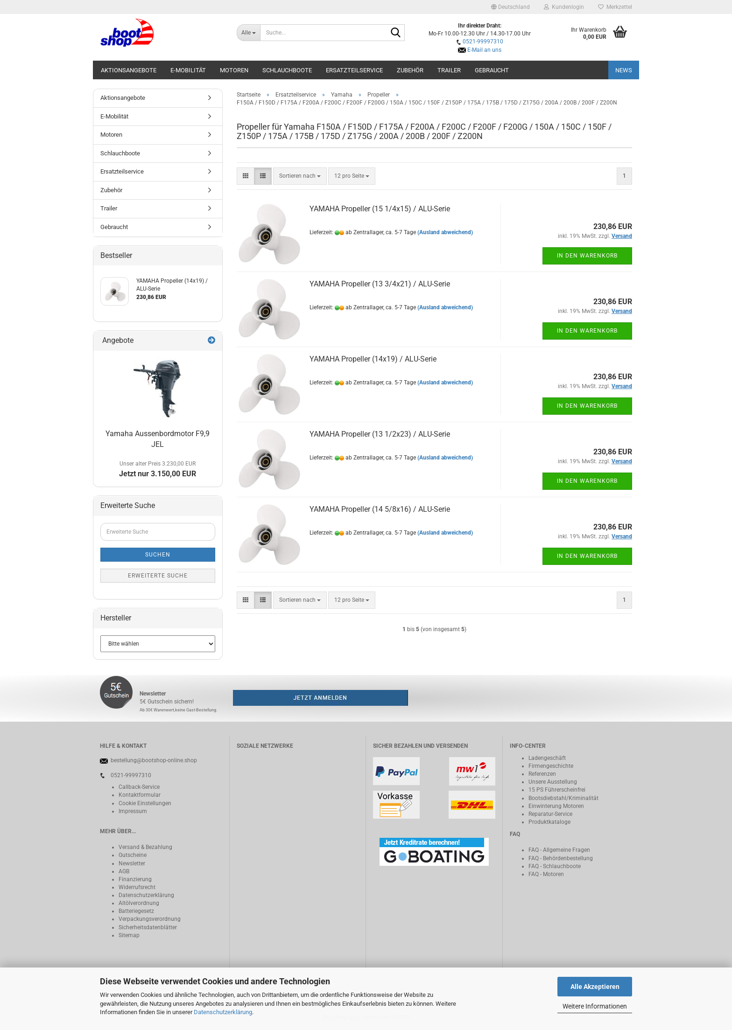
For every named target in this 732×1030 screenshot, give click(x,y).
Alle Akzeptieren (594, 986)
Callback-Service (139, 787)
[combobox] (300, 176)
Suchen (157, 554)
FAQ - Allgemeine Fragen (559, 850)
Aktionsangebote (128, 70)
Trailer (449, 70)
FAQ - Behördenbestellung (560, 858)
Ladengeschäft (547, 758)
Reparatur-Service (550, 814)
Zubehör (410, 70)
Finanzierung (135, 879)
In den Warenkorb (587, 255)
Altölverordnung (139, 903)
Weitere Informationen (595, 1006)
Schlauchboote (287, 70)
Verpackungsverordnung (150, 919)
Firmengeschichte (550, 766)
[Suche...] (248, 32)
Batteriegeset (135, 911)
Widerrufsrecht (137, 887)
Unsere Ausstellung (552, 782)
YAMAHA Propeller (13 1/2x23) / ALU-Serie (380, 434)
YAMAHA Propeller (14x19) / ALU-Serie (373, 359)
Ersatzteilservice (354, 70)
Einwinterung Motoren (556, 806)
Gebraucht (492, 70)
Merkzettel (615, 7)
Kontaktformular (140, 795)
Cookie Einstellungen (145, 803)
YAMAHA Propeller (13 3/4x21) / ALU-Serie (380, 283)
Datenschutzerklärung (223, 1012)
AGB (124, 871)
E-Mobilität (188, 70)
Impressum (133, 811)
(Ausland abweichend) (445, 232)
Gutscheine (133, 855)
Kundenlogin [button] (564, 7)
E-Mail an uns (484, 50)
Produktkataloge (549, 822)
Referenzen (542, 774)
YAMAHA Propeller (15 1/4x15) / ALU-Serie (380, 208)
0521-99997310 (483, 41)
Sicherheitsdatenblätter (148, 927)
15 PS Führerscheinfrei (556, 789)
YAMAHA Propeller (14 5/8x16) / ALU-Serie (380, 509)
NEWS (623, 70)
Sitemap (129, 935)
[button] (510, 7)
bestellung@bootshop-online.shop (154, 760)
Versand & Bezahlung (145, 847)
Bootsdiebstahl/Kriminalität (563, 798)
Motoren (234, 70)
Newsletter (132, 863)
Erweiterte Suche (158, 575)
